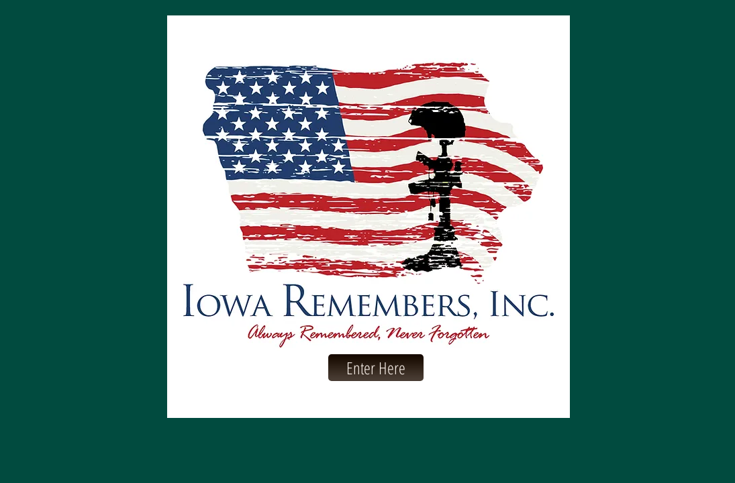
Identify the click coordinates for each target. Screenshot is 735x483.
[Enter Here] (376, 367)
